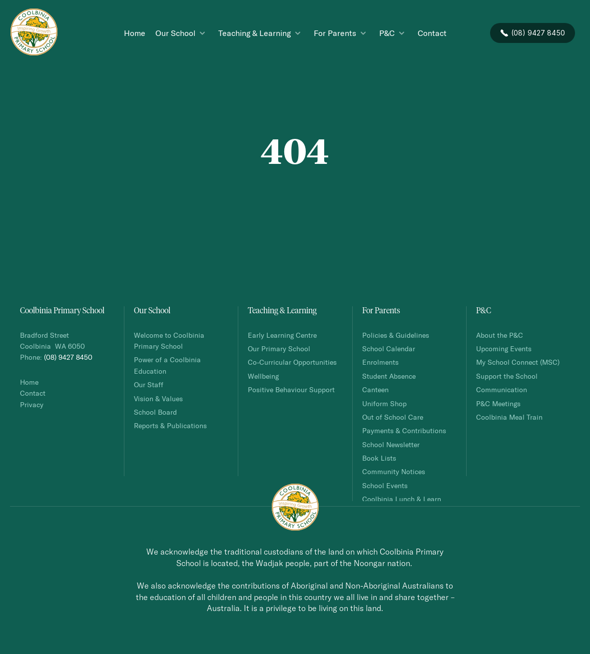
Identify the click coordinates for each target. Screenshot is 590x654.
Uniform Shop (384, 403)
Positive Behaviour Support (291, 389)
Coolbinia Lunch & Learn (402, 499)
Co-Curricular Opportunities (292, 362)
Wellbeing (263, 376)
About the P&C (499, 335)
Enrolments (380, 362)
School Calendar (388, 348)
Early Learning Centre (282, 335)
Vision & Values (158, 398)
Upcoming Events (504, 348)
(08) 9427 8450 (68, 357)
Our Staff (148, 384)
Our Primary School (279, 348)
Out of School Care (392, 417)
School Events (385, 485)
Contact (32, 393)
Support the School (507, 376)
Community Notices (393, 471)
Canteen (375, 389)
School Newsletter (391, 444)
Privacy (31, 404)
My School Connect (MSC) (518, 362)
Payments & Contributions (404, 430)
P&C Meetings (498, 403)
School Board (155, 412)
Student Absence (389, 376)
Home (29, 382)
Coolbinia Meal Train (509, 417)
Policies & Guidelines (395, 335)
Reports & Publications (170, 425)
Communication (501, 389)
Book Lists (379, 458)
